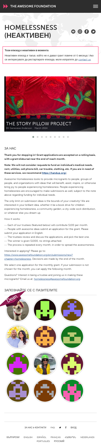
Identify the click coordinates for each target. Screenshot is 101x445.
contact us (84, 59)
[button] (33, 137)
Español (41, 437)
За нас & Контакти (35, 427)
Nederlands (87, 437)
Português (43, 441)
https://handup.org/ (54, 173)
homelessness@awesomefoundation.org (57, 279)
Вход (73, 427)
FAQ (53, 427)
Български (13, 437)
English (28, 437)
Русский (59, 441)
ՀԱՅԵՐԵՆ (70, 437)
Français (56, 437)
